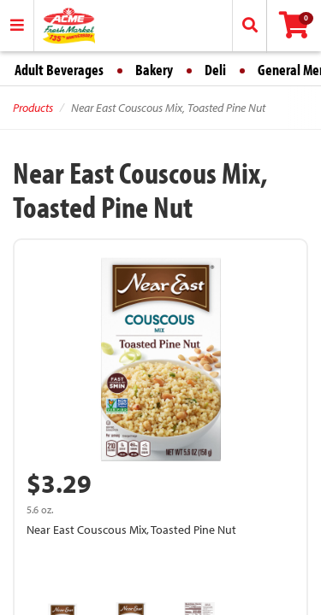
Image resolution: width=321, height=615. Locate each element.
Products (33, 107)
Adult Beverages (59, 69)
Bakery (154, 69)
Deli (215, 69)
